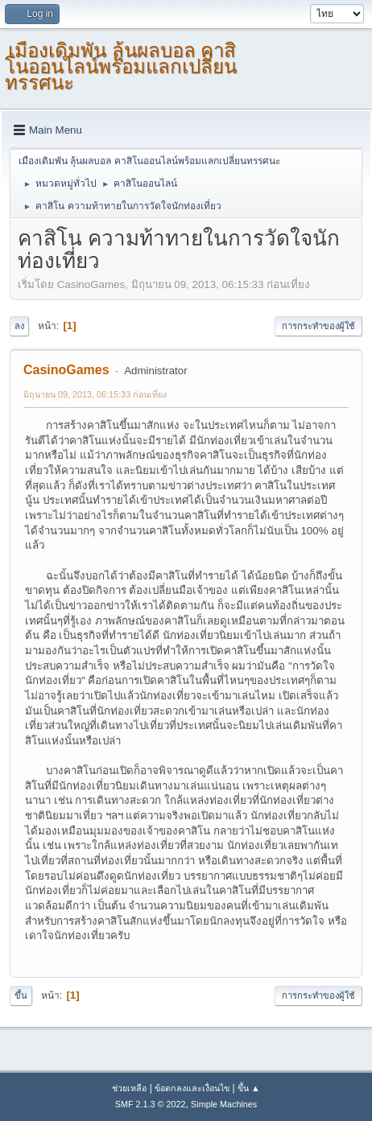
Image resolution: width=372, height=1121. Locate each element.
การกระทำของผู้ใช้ (318, 326)
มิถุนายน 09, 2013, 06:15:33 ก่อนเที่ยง (95, 394)
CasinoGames (66, 370)
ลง (19, 326)
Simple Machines (224, 1104)
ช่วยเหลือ (129, 1088)
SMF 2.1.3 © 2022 (150, 1104)
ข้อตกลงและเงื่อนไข (192, 1088)
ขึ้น (20, 995)
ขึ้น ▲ (249, 1088)
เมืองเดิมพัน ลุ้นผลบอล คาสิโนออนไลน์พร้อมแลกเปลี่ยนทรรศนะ (121, 66)
